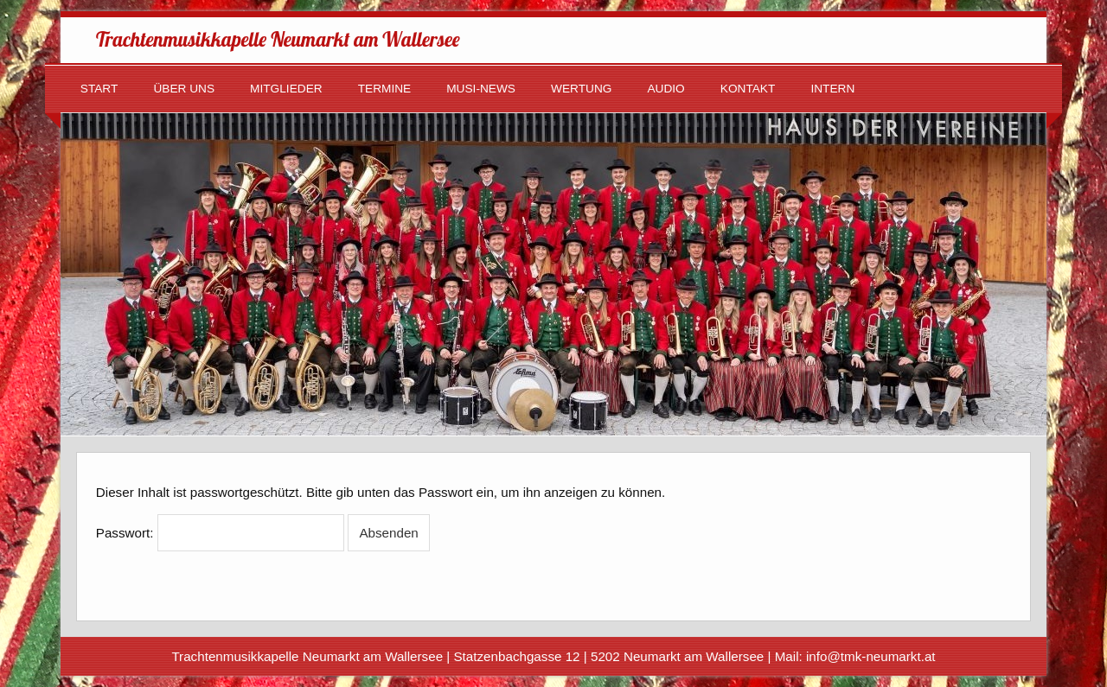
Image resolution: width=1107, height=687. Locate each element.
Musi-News (480, 88)
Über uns (183, 88)
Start (99, 88)
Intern (832, 88)
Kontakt (748, 88)
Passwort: (220, 532)
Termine (385, 88)
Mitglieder (286, 88)
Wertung (581, 88)
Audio (665, 88)
